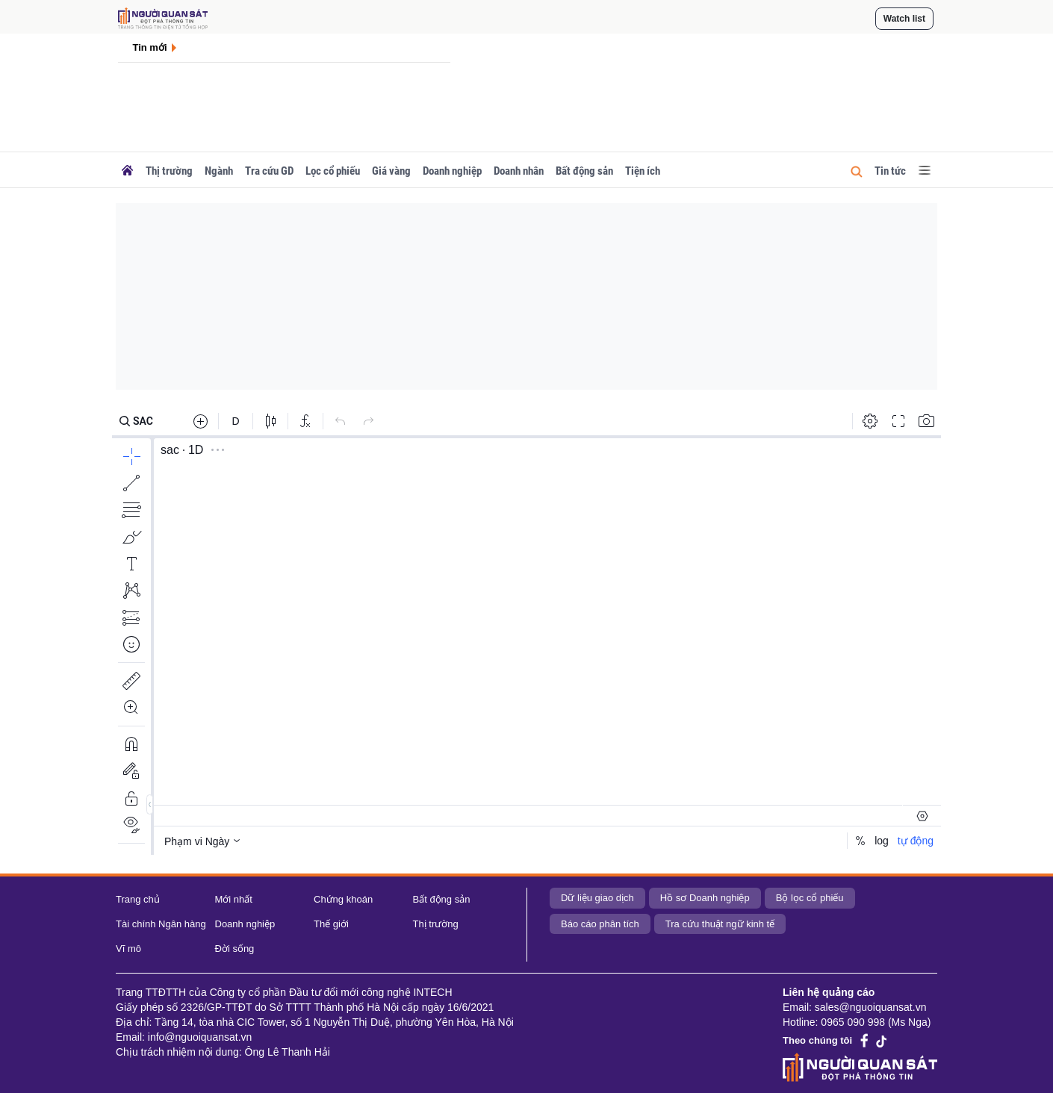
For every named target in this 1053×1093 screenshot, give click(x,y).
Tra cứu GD (269, 171)
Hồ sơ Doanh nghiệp (705, 897)
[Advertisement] (526, 296)
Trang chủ (138, 899)
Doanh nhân (519, 171)
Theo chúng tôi (817, 1040)
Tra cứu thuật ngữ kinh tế (719, 923)
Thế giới (331, 923)
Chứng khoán (343, 899)
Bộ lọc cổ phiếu (810, 897)
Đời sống (235, 948)
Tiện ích (642, 171)
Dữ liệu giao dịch (597, 897)
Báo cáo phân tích (600, 923)
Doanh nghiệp (452, 171)
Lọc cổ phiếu (332, 171)
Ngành (219, 171)
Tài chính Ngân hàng (161, 923)
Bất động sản (584, 171)
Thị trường (169, 171)
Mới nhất (233, 899)
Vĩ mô (128, 948)
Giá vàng (391, 171)
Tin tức (890, 171)
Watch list (904, 18)
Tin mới (150, 47)
